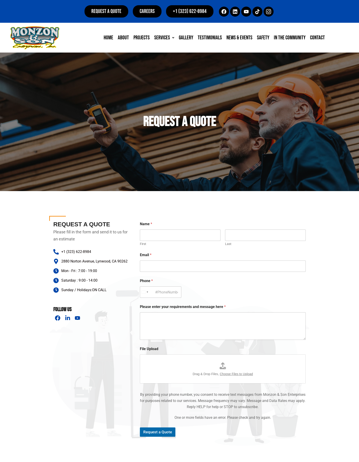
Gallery (186, 37)
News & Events (239, 37)
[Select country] (144, 292)
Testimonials (210, 37)
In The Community (289, 37)
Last (228, 244)
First (143, 244)
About (123, 37)
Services (164, 37)
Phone (146, 281)
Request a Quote (157, 432)
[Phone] (160, 292)
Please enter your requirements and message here (183, 307)
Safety (263, 37)
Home (108, 37)
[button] (189, 11)
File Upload (149, 349)
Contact (317, 37)
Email (145, 255)
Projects (141, 37)
